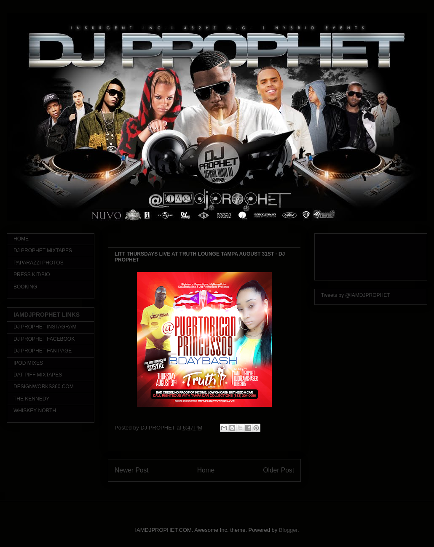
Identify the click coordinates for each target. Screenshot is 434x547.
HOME (21, 239)
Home (206, 470)
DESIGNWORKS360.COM (43, 387)
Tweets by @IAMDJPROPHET (355, 295)
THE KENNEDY (31, 399)
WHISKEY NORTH (34, 411)
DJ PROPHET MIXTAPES (42, 250)
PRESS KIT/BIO (31, 275)
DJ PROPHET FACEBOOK (44, 339)
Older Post (278, 470)
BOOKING (25, 287)
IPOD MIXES (28, 363)
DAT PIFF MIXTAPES (37, 375)
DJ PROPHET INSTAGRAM (45, 327)
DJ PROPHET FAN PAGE (42, 351)
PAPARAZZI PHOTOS (38, 263)
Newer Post (132, 470)
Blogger (288, 530)
